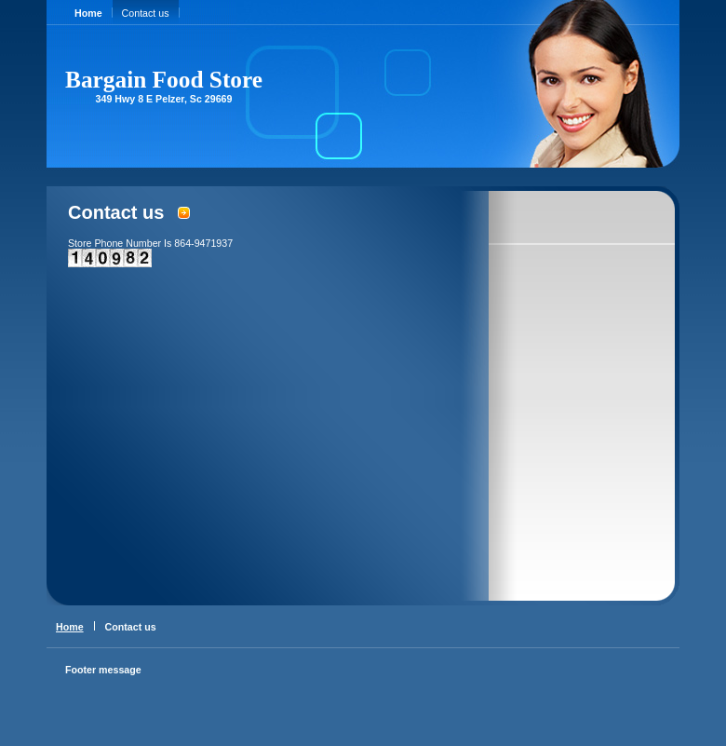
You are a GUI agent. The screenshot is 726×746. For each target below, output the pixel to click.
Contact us (145, 13)
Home (88, 13)
